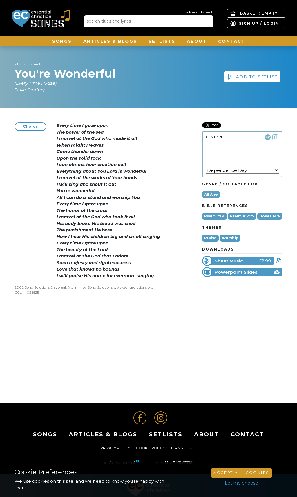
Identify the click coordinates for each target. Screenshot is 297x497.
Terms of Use (184, 448)
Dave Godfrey (30, 90)
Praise (210, 238)
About (197, 41)
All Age (211, 194)
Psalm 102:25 (242, 216)
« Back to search (28, 64)
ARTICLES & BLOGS (110, 41)
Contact (231, 41)
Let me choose (241, 483)
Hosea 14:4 (269, 216)
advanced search (199, 12)
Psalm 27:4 (214, 216)
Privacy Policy (115, 448)
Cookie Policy (150, 448)
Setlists (161, 41)
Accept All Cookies (241, 472)
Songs (62, 41)
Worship (230, 238)
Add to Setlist (257, 76)
